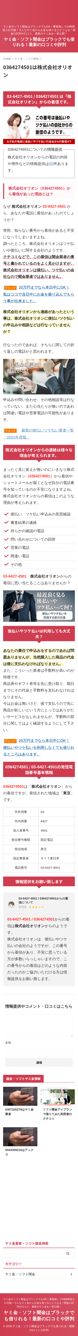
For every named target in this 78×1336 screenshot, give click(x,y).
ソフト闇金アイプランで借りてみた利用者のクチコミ (57, 1114)
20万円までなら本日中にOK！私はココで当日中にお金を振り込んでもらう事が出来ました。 (38, 294)
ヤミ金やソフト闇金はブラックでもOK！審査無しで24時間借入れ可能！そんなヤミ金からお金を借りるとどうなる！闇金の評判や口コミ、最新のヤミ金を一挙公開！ (39, 1303)
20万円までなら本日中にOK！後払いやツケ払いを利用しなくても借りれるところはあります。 (38, 747)
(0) (51, 164)
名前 (8, 1042)
